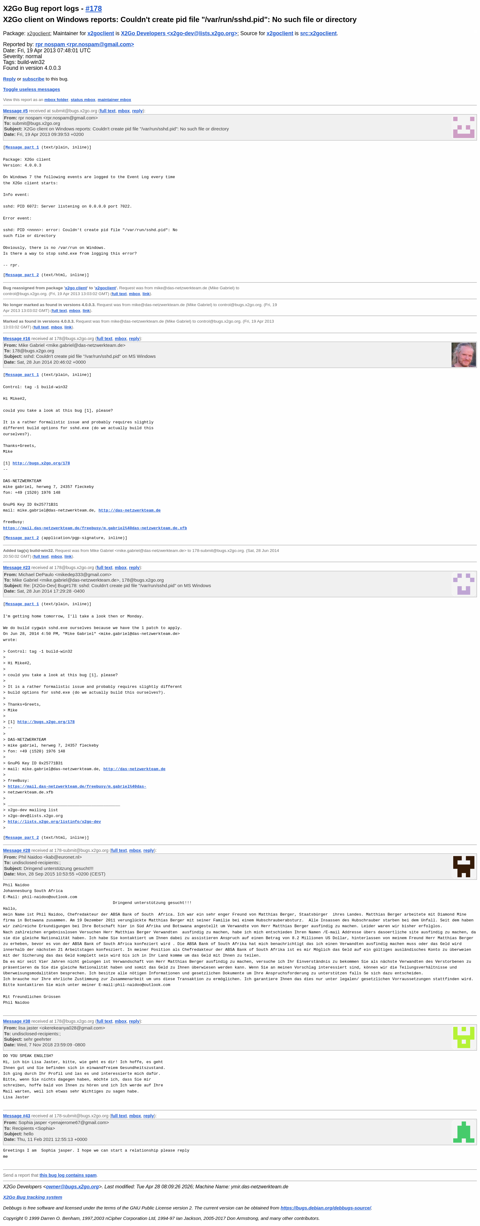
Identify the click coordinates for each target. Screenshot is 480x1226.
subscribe (33, 78)
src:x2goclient (318, 33)
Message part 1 (22, 147)
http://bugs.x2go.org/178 (41, 463)
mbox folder (56, 99)
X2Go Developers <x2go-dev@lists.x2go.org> (179, 33)
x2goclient (38, 33)
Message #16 (16, 338)
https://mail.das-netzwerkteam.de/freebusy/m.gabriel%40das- (77, 786)
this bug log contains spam (67, 1175)
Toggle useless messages (31, 89)
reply (137, 110)
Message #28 (16, 850)
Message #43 (16, 1115)
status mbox (83, 99)
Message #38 (16, 1021)
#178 (93, 8)
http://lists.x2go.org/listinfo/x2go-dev (54, 821)
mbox (123, 110)
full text (107, 110)
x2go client (76, 288)
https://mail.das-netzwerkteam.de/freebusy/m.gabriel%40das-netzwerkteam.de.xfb (95, 528)
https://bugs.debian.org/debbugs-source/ (326, 1207)
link (146, 293)
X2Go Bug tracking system (32, 1197)
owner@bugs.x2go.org (72, 1186)
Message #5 (15, 110)
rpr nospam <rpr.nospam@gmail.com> (85, 44)
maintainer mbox (114, 99)
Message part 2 (22, 275)
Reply (9, 78)
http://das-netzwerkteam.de (130, 510)
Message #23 (16, 567)
